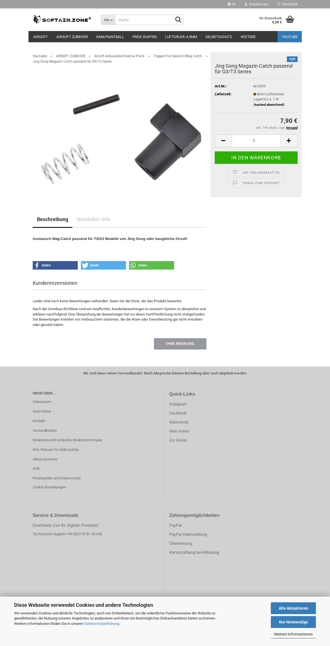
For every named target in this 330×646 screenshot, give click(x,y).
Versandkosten (45, 430)
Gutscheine (42, 411)
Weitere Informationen (293, 634)
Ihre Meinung (180, 343)
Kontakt (39, 421)
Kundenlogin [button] (256, 4)
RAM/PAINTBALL (110, 37)
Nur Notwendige (293, 622)
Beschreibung (52, 219)
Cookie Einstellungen (49, 487)
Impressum (42, 402)
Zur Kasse (178, 440)
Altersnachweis (45, 459)
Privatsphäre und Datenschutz (57, 478)
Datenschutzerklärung (101, 623)
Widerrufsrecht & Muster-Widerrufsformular (67, 440)
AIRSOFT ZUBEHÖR (72, 37)
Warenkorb (179, 422)
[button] (231, 4)
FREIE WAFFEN (144, 37)
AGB (36, 468)
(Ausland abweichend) (268, 105)
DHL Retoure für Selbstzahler (56, 449)
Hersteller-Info (93, 219)
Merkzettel (287, 4)
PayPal (175, 525)
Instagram (178, 404)
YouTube (290, 37)
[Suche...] (108, 20)
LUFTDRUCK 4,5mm (181, 37)
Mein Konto (179, 431)
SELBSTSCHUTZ (218, 37)
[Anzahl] (256, 141)
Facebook (178, 413)
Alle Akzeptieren (293, 608)
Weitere (248, 37)
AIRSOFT (40, 37)
